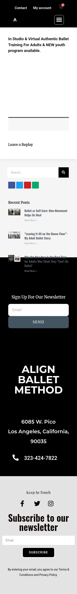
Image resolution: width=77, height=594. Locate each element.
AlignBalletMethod (38, 379)
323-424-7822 (40, 458)
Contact (21, 8)
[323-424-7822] (16, 458)
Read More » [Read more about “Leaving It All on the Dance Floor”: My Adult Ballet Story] (30, 243)
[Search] (64, 172)
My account (42, 8)
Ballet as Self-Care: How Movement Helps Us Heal (45, 212)
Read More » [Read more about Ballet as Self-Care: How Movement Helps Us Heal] (30, 220)
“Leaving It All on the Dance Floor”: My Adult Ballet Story (45, 235)
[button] (59, 20)
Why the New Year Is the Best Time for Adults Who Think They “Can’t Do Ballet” (46, 261)
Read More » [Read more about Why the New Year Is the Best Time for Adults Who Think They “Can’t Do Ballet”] (30, 271)
